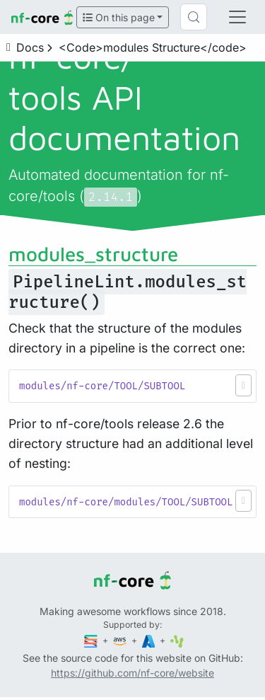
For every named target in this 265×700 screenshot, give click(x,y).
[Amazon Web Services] (121, 640)
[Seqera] (92, 640)
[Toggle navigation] (237, 17)
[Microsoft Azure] (150, 640)
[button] (243, 385)
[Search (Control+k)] (193, 17)
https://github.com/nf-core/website (132, 673)
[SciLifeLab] (177, 640)
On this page (119, 17)
